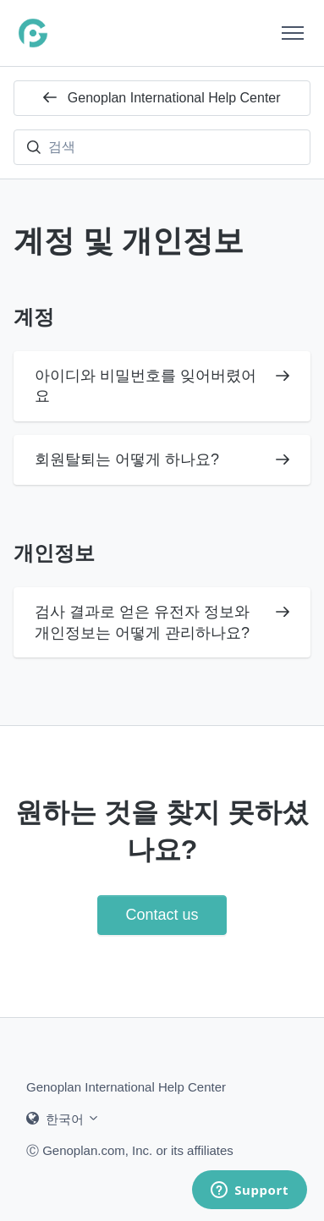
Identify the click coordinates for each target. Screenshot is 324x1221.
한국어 (63, 1119)
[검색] (162, 147)
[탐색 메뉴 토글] (292, 33)
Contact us (161, 914)
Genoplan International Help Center (161, 98)
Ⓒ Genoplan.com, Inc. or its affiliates (129, 1149)
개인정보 (54, 553)
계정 (34, 316)
